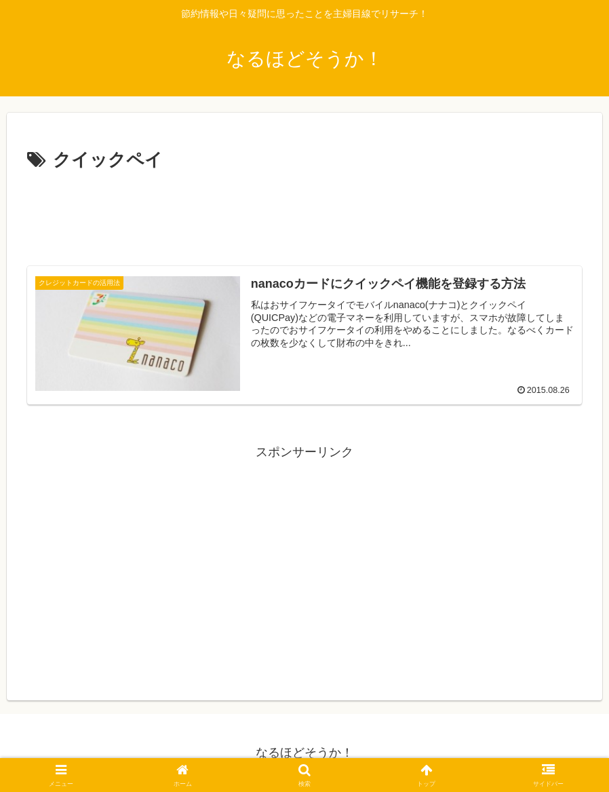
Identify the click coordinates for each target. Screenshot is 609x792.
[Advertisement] (304, 213)
